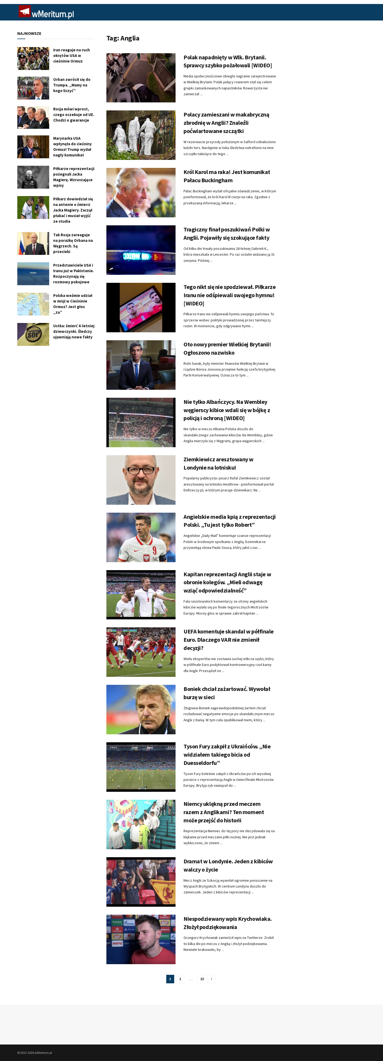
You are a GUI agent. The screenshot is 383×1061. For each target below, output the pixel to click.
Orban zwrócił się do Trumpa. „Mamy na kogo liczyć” (71, 85)
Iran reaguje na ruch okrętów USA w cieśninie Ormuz (71, 55)
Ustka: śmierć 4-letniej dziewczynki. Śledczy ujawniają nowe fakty (73, 331)
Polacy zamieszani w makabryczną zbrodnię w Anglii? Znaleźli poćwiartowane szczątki (226, 123)
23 (202, 979)
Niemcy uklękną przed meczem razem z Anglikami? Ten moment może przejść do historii (224, 812)
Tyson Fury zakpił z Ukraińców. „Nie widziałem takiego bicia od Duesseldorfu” (227, 754)
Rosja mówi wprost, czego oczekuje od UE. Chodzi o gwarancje (73, 114)
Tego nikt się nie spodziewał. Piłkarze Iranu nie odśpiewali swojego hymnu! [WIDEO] (230, 295)
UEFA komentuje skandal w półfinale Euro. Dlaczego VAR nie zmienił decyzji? (229, 640)
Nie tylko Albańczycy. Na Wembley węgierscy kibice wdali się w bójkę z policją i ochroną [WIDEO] (227, 410)
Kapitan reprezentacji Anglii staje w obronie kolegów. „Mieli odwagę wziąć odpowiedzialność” (227, 582)
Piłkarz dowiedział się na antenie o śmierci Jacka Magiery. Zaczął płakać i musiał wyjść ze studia (73, 210)
